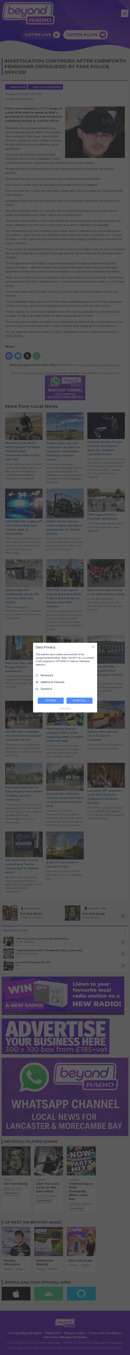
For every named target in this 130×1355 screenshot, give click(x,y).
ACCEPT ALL (79, 700)
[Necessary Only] (93, 647)
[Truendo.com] (65, 708)
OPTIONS (50, 700)
